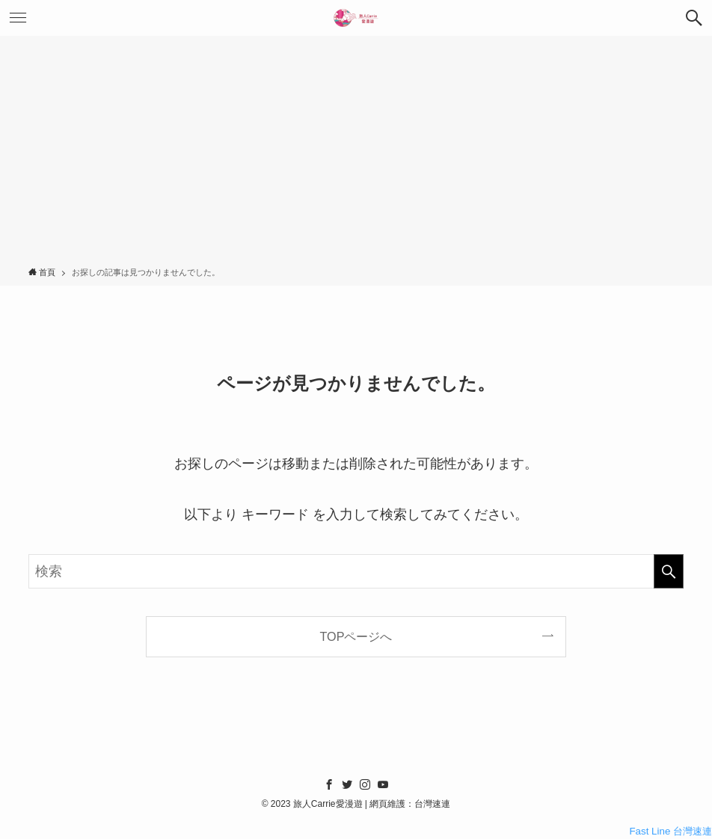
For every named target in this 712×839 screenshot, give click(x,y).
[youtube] (383, 784)
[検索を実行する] (669, 571)
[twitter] (347, 784)
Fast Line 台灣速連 (670, 831)
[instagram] (365, 784)
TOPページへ (356, 636)
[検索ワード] (356, 571)
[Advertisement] (356, 154)
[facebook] (329, 784)
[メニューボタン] (18, 18)
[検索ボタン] (694, 18)
